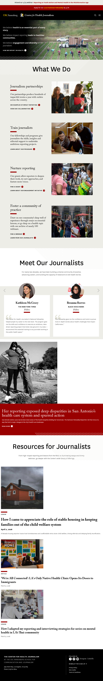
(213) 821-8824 (12, 669)
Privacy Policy (73, 668)
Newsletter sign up (77, 664)
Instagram (83, 659)
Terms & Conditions (75, 672)
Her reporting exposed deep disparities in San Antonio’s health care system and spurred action (49, 413)
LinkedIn (90, 659)
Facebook (70, 659)
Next (98, 290)
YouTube (77, 659)
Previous (4, 290)
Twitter (74, 659)
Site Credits (72, 670)
